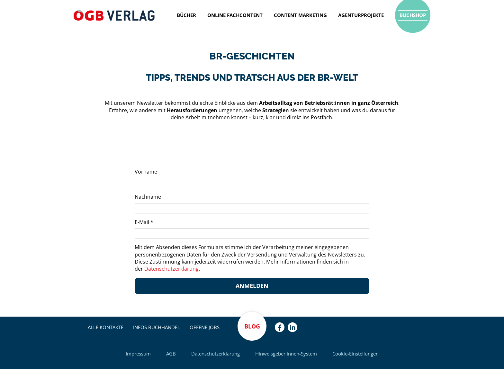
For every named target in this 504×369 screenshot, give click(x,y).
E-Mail (144, 222)
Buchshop (413, 15)
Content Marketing (300, 15)
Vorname (146, 171)
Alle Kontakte (105, 327)
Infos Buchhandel (156, 327)
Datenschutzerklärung (215, 353)
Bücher (186, 15)
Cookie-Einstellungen (355, 353)
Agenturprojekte (361, 15)
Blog (252, 326)
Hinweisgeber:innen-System (286, 353)
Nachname (148, 196)
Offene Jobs (205, 327)
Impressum (138, 353)
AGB (171, 353)
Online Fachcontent (235, 15)
